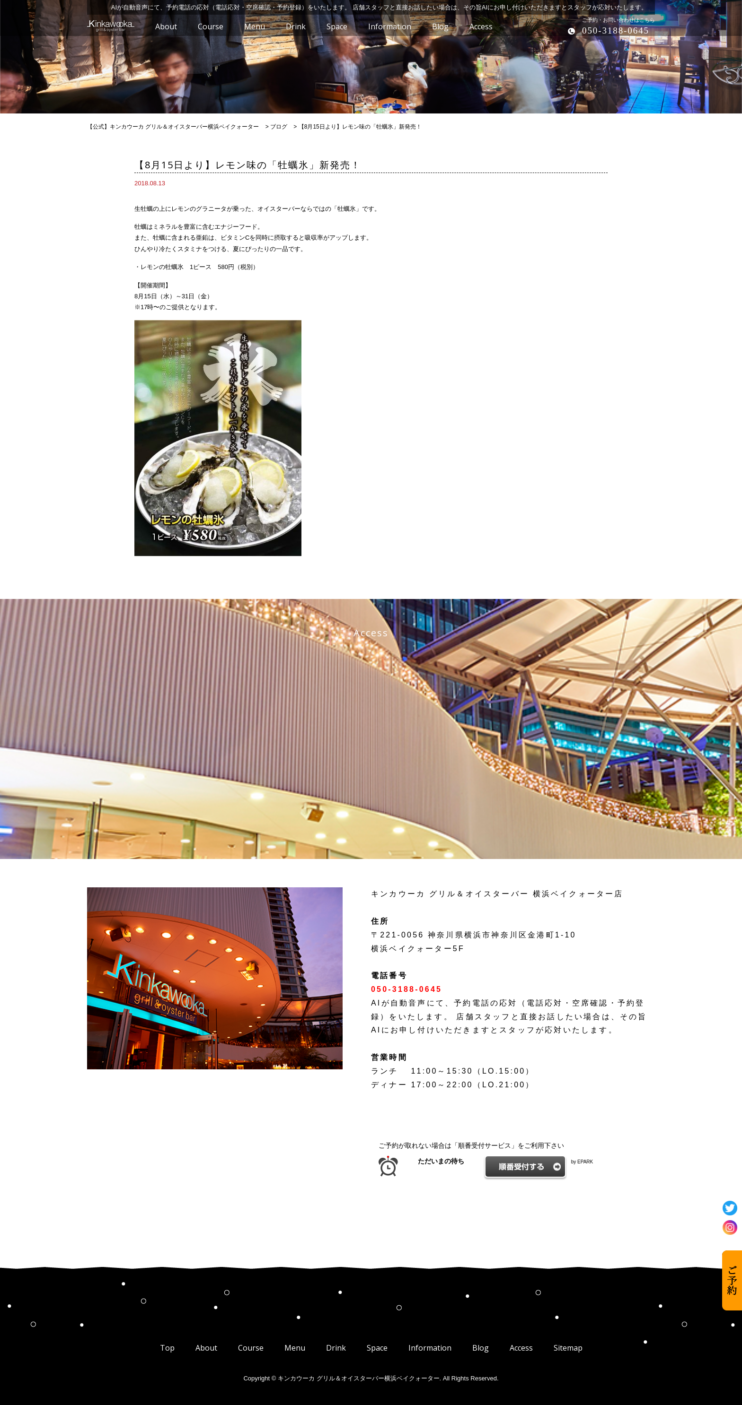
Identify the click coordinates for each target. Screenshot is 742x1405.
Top (167, 1348)
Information (429, 1348)
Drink (336, 1348)
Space (377, 1348)
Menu (294, 1348)
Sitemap (568, 1348)
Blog (480, 1348)
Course (251, 1348)
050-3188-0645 (615, 30)
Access (521, 1348)
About (206, 1348)
